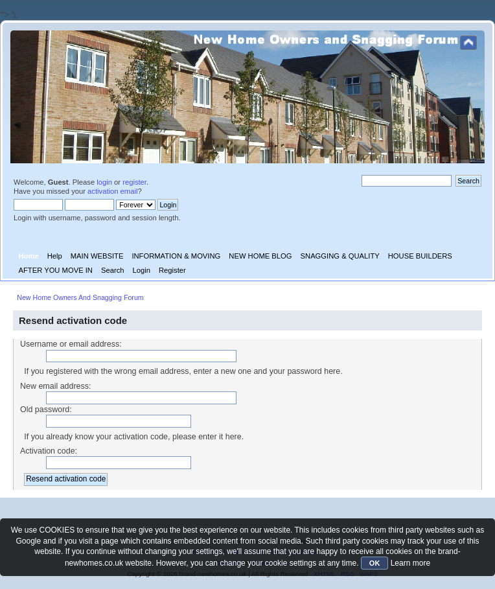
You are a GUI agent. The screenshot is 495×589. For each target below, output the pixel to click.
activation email (112, 191)
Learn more (410, 563)
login (104, 182)
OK (374, 563)
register (134, 182)
